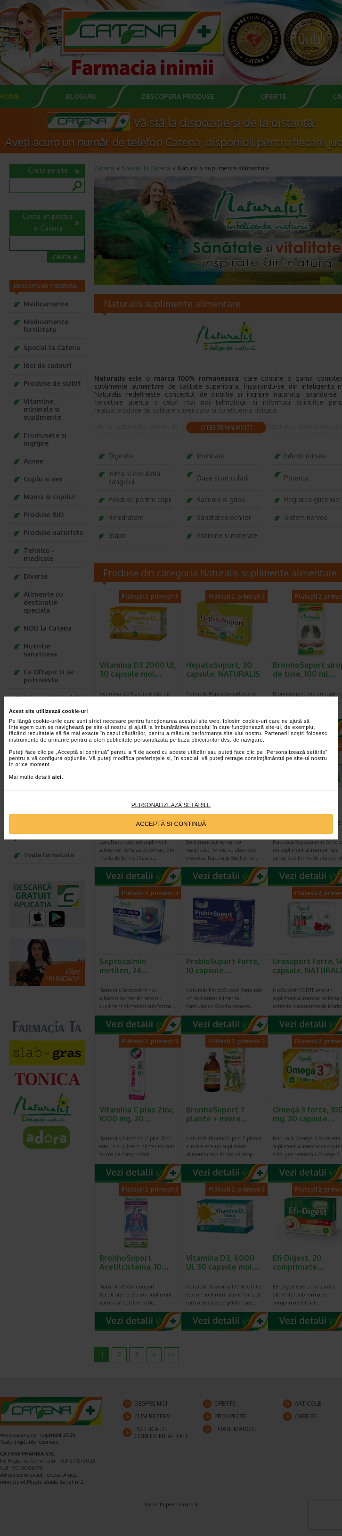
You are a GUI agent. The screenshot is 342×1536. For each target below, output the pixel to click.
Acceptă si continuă (171, 823)
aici (57, 777)
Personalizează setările (171, 805)
